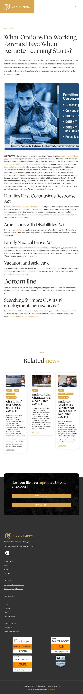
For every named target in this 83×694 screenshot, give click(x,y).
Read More (10, 450)
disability (17, 230)
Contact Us (8, 628)
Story (6, 566)
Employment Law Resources (14, 585)
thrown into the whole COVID (15, 167)
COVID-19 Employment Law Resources (23, 316)
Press (6, 604)
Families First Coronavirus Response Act (26, 206)
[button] (75, 6)
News (6, 612)
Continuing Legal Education (13, 589)
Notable (52, 690)
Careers (7, 574)
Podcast (7, 608)
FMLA (40, 253)
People (6, 570)
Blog (5, 600)
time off (42, 268)
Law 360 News (9, 616)
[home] (17, 6)
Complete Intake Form (11, 632)
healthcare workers (11, 164)
